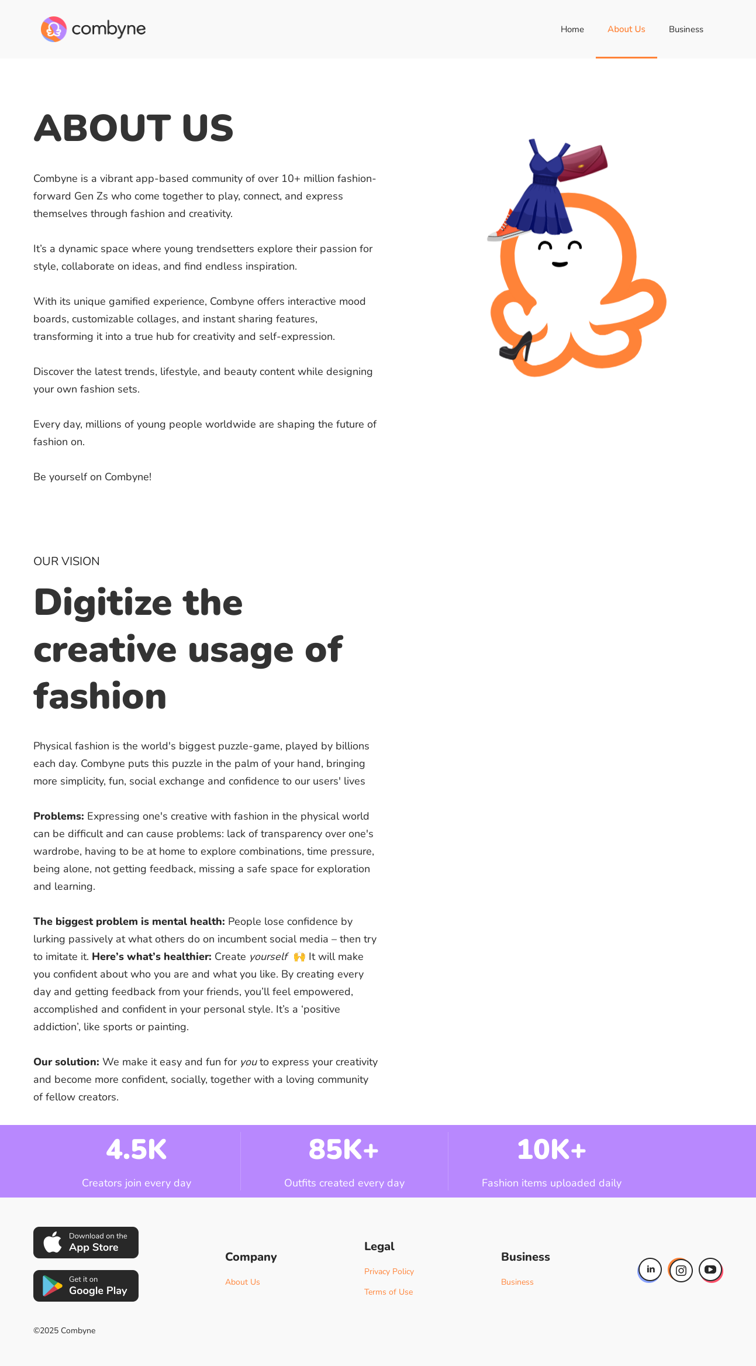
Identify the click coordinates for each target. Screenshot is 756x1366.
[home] (93, 29)
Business (686, 29)
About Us (626, 29)
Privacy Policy (389, 1271)
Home (572, 29)
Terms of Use (388, 1292)
